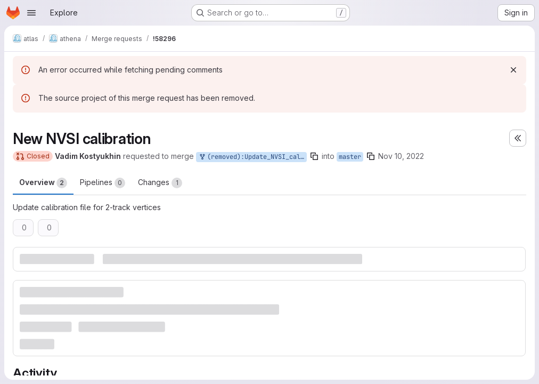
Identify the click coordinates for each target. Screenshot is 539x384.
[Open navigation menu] (31, 12)
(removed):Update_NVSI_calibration (252, 157)
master (350, 157)
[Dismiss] (513, 69)
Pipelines (102, 183)
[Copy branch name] (314, 156)
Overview (43, 183)
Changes (160, 183)
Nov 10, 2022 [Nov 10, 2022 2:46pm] (401, 156)
